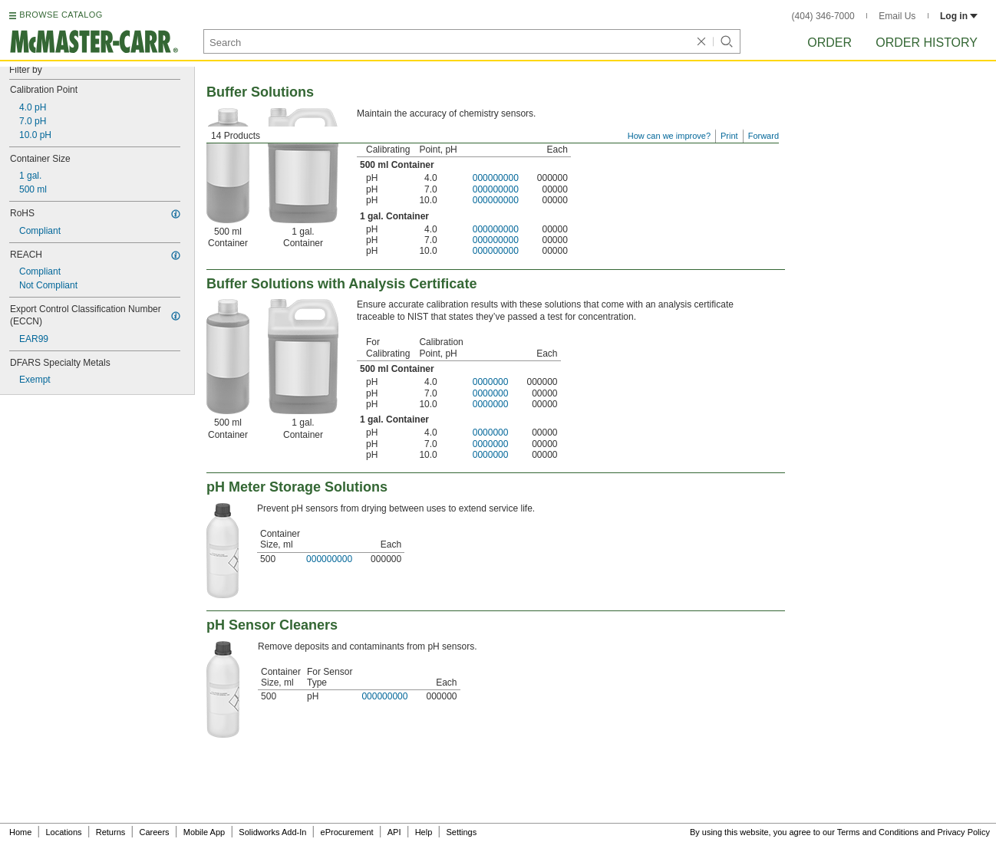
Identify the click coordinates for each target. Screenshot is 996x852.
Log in (959, 16)
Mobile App (204, 832)
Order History (927, 42)
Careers (154, 832)
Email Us (897, 16)
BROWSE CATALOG (60, 14)
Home (20, 832)
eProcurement (347, 832)
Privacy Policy (964, 832)
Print (729, 135)
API (394, 832)
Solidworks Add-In (272, 832)
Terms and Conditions (877, 832)
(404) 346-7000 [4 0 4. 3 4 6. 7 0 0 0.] (823, 16)
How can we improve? (669, 135)
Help (424, 832)
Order (829, 42)
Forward (763, 135)
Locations (64, 832)
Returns (111, 832)
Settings (461, 832)
